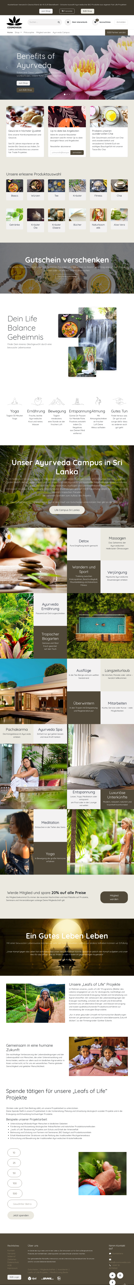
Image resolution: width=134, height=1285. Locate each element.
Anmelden (121, 22)
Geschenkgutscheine (67, 276)
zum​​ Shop (45, 11)
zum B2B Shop (25, 90)
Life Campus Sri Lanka (67, 510)
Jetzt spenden (21, 1215)
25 (14, 1162)
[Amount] (22, 1204)
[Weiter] (127, 67)
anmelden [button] (77, 152)
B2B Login (14, 1277)
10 (14, 1152)
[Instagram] (120, 1275)
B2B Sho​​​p (87, 11)
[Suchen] (59, 22)
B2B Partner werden (116, 32)
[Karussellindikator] (64, 94)
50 (14, 1173)
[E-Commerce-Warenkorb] (76, 22)
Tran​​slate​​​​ (67, 11)
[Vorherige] (6, 67)
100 (15, 1183)
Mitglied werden (114, 897)
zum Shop (23, 83)
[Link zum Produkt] (14, 185)
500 (15, 1193)
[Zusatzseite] (112, 1275)
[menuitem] (10, 32)
